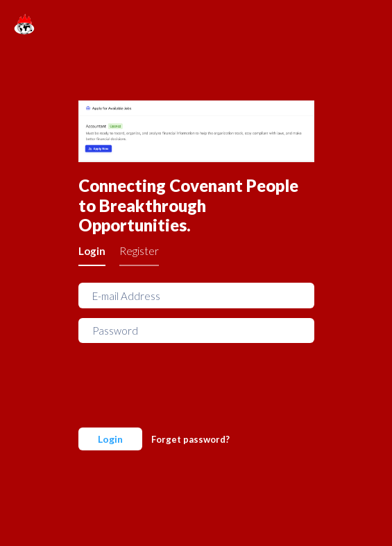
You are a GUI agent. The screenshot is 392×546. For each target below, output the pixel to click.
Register (139, 251)
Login (91, 251)
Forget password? (190, 439)
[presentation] (183, 380)
